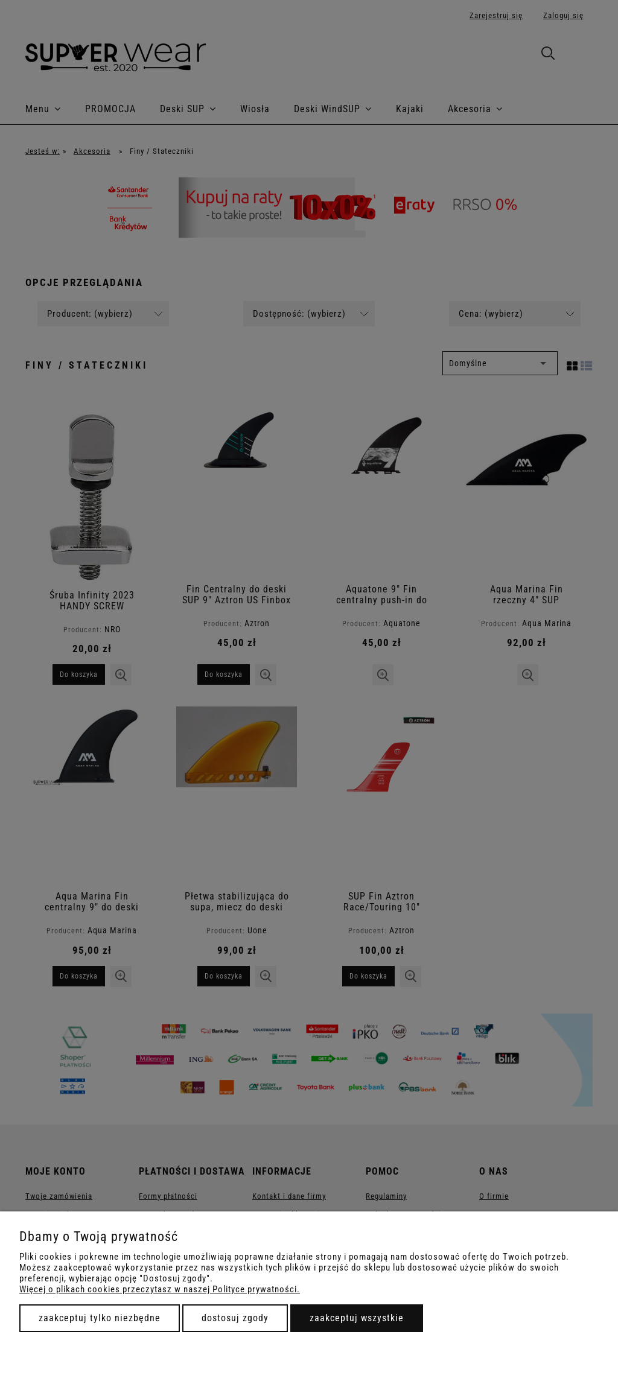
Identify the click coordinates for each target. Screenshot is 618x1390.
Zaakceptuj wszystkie (357, 1318)
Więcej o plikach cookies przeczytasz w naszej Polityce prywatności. (159, 1289)
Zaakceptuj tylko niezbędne (100, 1318)
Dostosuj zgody (235, 1318)
